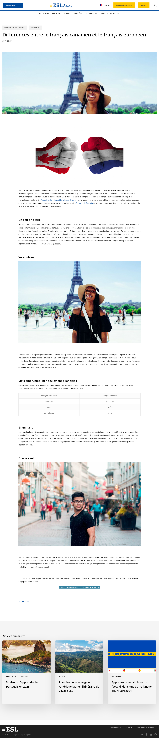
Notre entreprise (115, 728)
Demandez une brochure (145, 728)
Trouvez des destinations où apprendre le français (79, 587)
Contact (129, 728)
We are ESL (36, 27)
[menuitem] (106, 5)
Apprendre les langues (15, 27)
